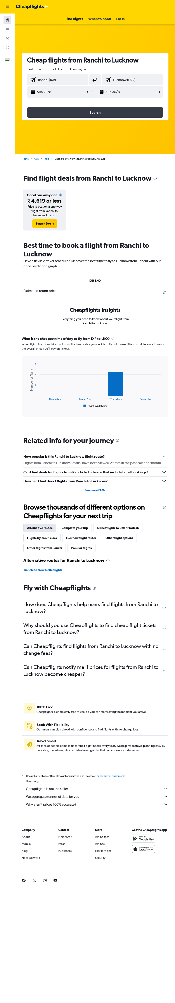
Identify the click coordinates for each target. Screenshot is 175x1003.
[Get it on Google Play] (143, 838)
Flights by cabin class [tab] (42, 538)
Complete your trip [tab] (75, 528)
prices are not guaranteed (111, 776)
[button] (7, 7)
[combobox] (78, 69)
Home (25, 158)
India (46, 158)
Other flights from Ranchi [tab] (44, 548)
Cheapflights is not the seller (97, 788)
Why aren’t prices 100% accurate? (97, 804)
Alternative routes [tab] (39, 528)
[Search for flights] (7, 20)
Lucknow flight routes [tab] (81, 538)
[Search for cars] (7, 38)
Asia (36, 158)
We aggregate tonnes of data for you (97, 796)
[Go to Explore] (7, 47)
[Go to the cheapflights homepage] (32, 7)
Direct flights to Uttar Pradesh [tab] (118, 528)
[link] (44, 223)
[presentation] (155, 178)
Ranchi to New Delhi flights (43, 570)
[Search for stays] (7, 29)
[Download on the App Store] (143, 849)
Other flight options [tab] (119, 538)
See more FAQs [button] (95, 490)
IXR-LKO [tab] (95, 280)
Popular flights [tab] (81, 548)
